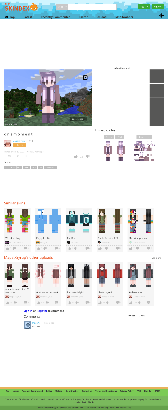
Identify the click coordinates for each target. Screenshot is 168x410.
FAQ (139, 391)
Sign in (28, 311)
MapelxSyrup (19, 141)
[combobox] (62, 7)
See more (156, 257)
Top (12, 17)
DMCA (157, 391)
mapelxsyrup (50, 168)
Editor (83, 17)
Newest (131, 315)
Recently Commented (56, 17)
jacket (26, 168)
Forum (109, 137)
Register (157, 6)
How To (147, 391)
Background (78, 118)
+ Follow (19, 144)
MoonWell (36, 322)
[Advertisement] (84, 45)
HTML (119, 137)
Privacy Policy (127, 391)
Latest (28, 17)
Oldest (141, 315)
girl (40, 168)
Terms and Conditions (106, 391)
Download (157, 91)
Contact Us (87, 391)
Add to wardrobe (157, 105)
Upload (102, 17)
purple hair (10, 168)
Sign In (144, 6)
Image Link (144, 137)
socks (34, 168)
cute (19, 168)
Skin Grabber (124, 17)
